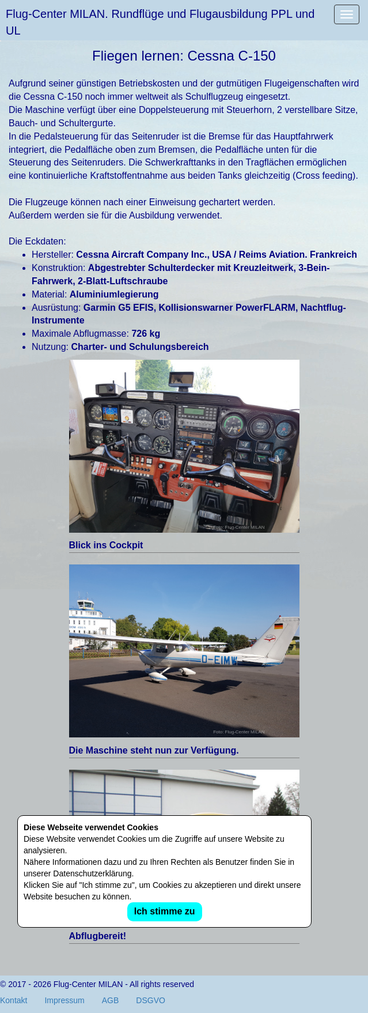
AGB (110, 1000)
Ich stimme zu (164, 911)
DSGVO (150, 1000)
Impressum (64, 1000)
